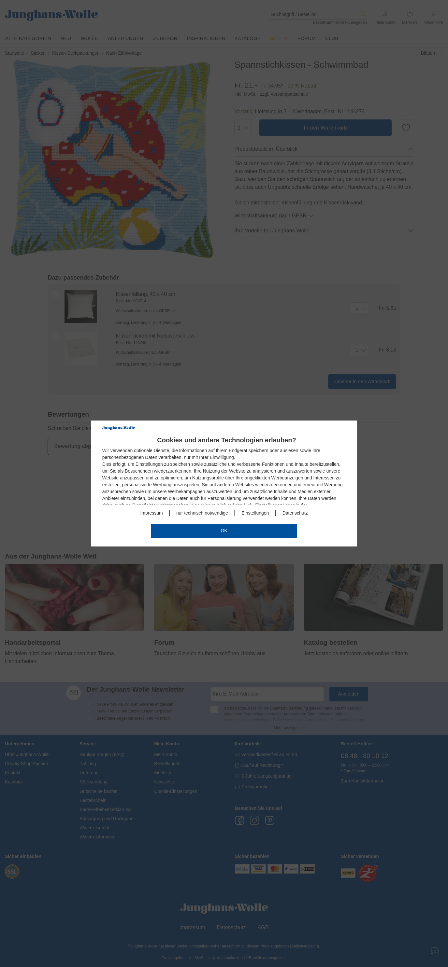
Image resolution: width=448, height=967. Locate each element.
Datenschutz (295, 513)
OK (224, 530)
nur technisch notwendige (202, 513)
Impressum (151, 513)
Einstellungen (255, 513)
